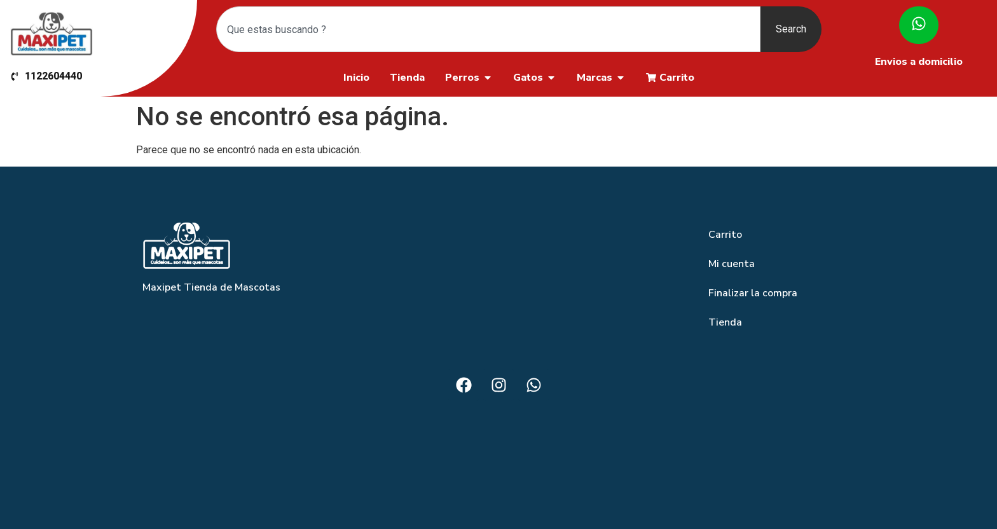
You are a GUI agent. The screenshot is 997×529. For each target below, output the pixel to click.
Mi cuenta (731, 264)
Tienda (725, 322)
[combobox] (488, 29)
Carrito (725, 235)
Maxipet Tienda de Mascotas (211, 287)
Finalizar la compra (752, 293)
